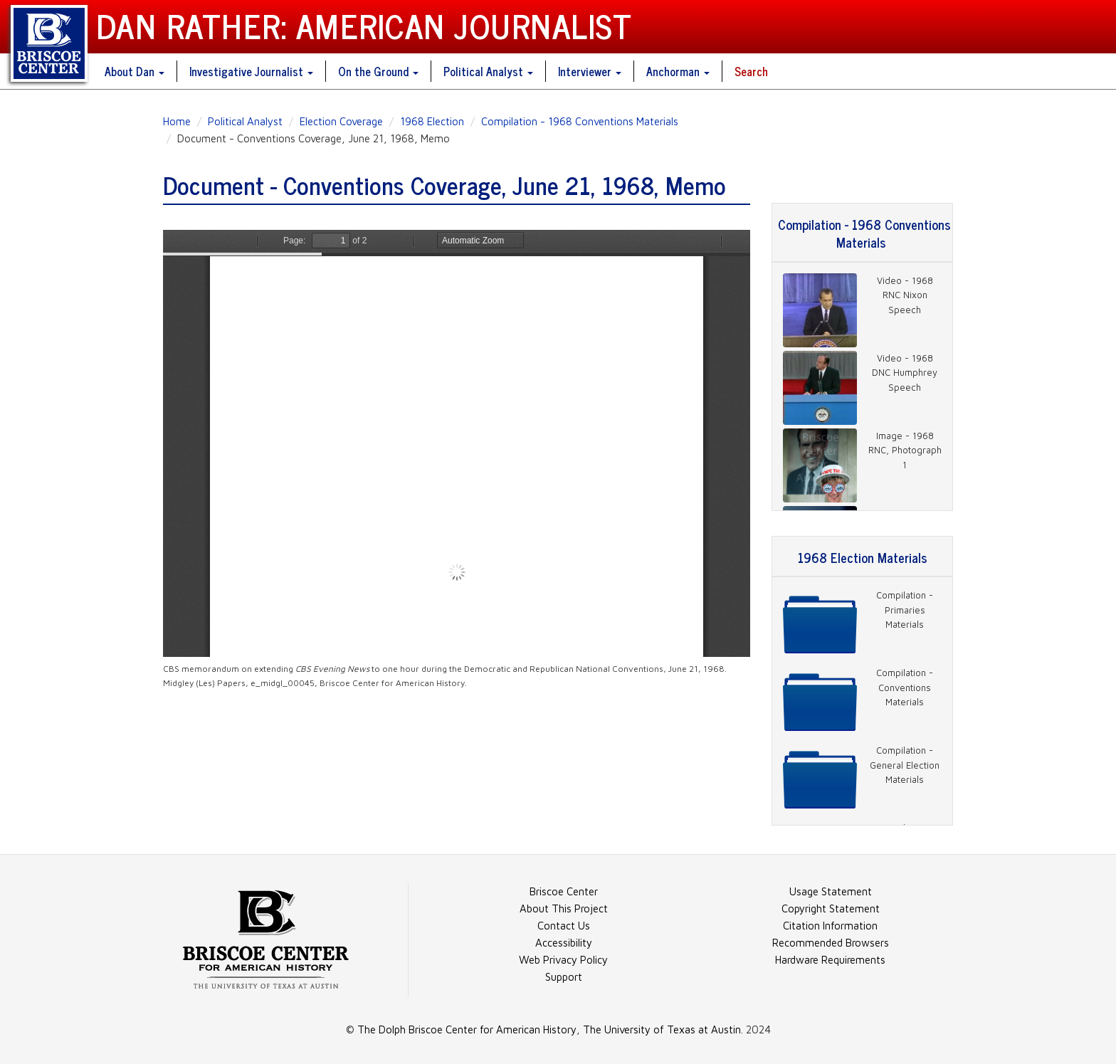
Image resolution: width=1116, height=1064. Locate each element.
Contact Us (563, 926)
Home (177, 121)
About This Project (564, 908)
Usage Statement (830, 891)
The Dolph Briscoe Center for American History (467, 1029)
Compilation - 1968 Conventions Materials (579, 121)
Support (563, 977)
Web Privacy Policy (563, 960)
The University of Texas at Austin (662, 1029)
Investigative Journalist (251, 71)
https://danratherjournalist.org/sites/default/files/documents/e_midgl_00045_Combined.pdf (456, 443)
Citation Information (830, 926)
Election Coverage (341, 121)
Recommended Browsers (830, 943)
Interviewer (589, 71)
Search (751, 71)
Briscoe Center (564, 891)
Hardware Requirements (830, 960)
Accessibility (563, 943)
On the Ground (378, 71)
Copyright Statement (830, 908)
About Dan (134, 71)
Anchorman (678, 71)
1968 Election (432, 121)
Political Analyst (488, 71)
